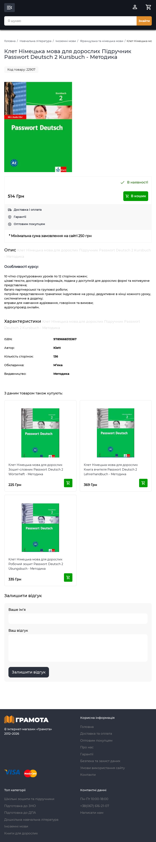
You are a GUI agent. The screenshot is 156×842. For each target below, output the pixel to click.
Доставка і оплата (28, 210)
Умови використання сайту (102, 768)
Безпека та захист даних (100, 761)
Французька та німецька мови (101, 41)
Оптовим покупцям (29, 224)
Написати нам (91, 813)
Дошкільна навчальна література (31, 820)
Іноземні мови (66, 41)
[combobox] (70, 21)
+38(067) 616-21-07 (94, 806)
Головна (10, 41)
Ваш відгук (78, 645)
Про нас (87, 747)
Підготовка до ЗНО (20, 806)
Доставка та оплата (96, 733)
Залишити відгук (29, 672)
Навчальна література (36, 41)
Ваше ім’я (78, 616)
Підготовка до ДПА (20, 813)
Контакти (88, 775)
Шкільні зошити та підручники (29, 799)
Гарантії (20, 217)
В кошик (135, 196)
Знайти (144, 21)
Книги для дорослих (21, 833)
